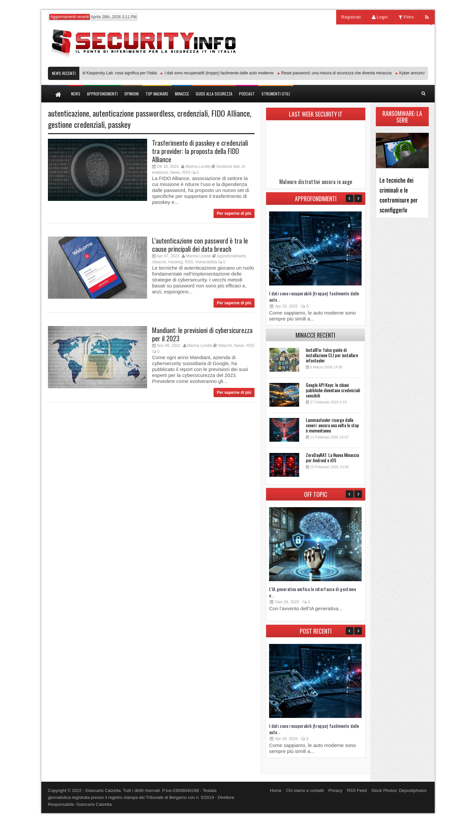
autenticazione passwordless (133, 113)
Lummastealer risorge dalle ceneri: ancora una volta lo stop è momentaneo (332, 425)
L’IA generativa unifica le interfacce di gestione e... (312, 592)
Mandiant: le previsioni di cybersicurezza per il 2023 (202, 334)
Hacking (175, 262)
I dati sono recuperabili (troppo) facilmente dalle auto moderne (220, 73)
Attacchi (159, 262)
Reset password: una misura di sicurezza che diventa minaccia (338, 73)
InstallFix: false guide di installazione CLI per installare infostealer (332, 355)
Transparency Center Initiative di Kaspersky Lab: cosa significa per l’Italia (94, 73)
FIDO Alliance (230, 113)
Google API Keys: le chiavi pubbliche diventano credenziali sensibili (333, 390)
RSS (186, 172)
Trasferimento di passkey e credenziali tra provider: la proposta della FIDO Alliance (200, 151)
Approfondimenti (231, 256)
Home (276, 790)
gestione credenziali (76, 124)
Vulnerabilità (206, 262)
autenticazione (68, 113)
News (175, 172)
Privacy (335, 790)
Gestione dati (228, 166)
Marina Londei (198, 166)
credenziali (192, 113)
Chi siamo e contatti (305, 790)
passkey (119, 124)
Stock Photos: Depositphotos (398, 790)
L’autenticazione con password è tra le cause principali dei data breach (200, 245)
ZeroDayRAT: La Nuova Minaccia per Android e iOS (332, 457)
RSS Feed (357, 790)
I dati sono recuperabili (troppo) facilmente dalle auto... (314, 296)
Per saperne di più (234, 213)
